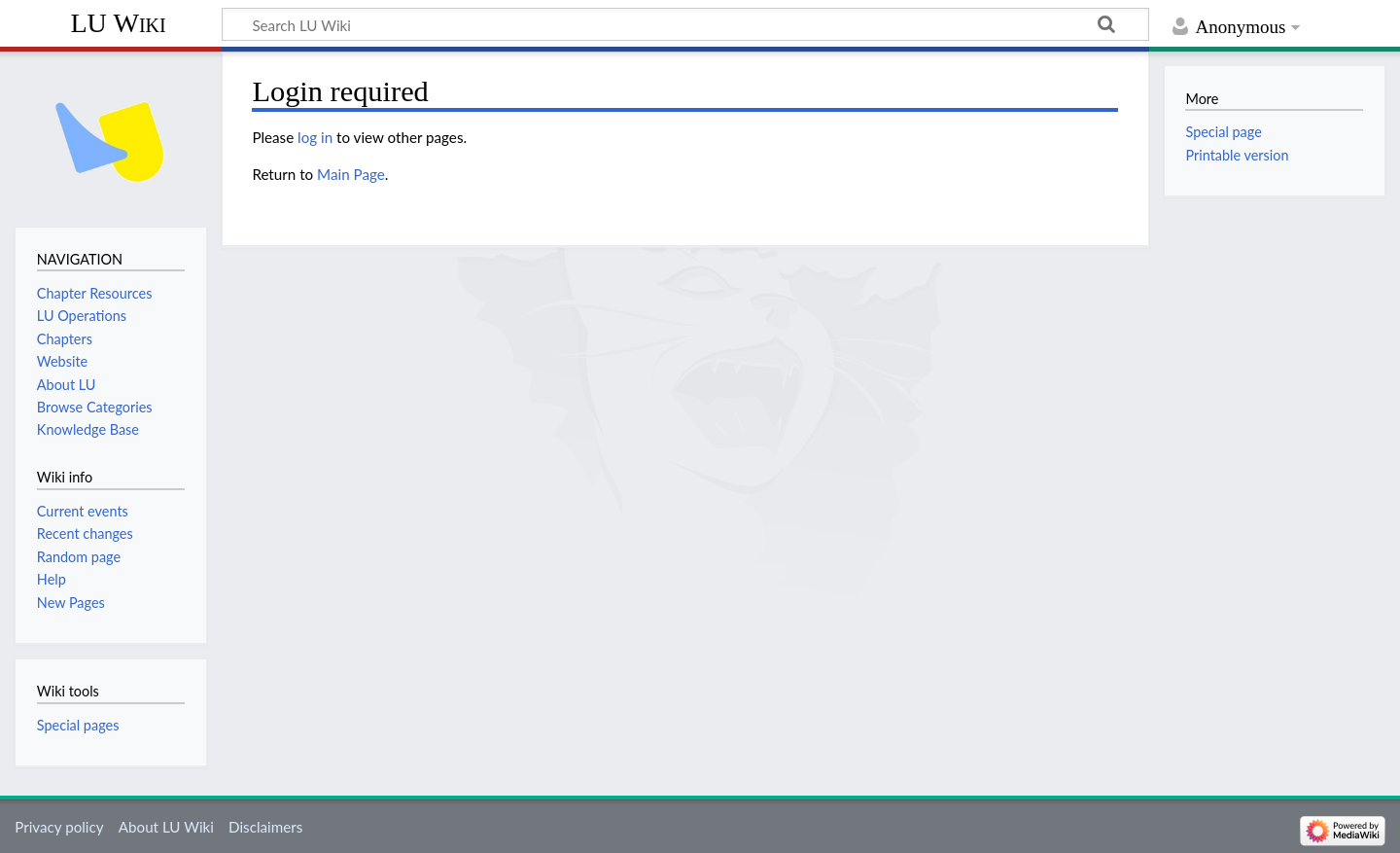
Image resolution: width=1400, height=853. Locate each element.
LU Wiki (117, 23)
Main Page (351, 174)
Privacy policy (59, 826)
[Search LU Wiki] (685, 24)
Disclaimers (265, 826)
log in (315, 137)
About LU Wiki (166, 826)
